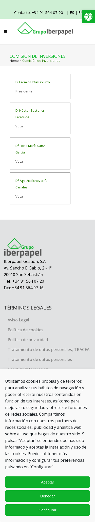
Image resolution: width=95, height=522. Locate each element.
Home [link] (14, 60)
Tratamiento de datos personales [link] (40, 359)
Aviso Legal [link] (18, 320)
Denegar (47, 496)
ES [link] (72, 12)
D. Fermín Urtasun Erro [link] (32, 82)
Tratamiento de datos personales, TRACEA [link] (48, 349)
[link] (88, 16)
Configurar (47, 510)
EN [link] (81, 12)
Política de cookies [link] (25, 330)
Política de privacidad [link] (28, 339)
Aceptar (47, 482)
